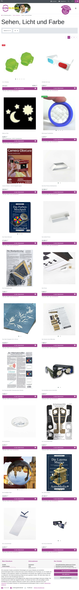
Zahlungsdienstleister (18, 587)
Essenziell (6, 587)
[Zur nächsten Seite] (76, 37)
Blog (2, 0)
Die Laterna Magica (46, 492)
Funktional (29, 587)
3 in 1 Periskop (5, 82)
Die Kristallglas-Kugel (6, 492)
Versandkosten (15, 90)
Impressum (31, 564)
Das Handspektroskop (7, 288)
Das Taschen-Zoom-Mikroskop (48, 339)
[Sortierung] (7, 30)
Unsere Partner (6, 566)
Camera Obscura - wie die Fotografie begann (12, 185)
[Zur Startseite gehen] (6, 15)
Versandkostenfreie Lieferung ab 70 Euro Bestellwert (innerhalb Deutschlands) (66, 565)
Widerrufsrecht (32, 568)
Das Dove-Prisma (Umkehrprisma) (49, 185)
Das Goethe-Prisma (46, 236)
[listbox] (19, 62)
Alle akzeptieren (66, 570)
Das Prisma (44, 288)
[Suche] (68, 1)
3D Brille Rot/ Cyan (46, 82)
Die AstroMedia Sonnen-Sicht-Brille (49, 390)
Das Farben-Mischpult (7, 236)
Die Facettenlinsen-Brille (47, 441)
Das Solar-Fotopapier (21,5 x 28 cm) (10, 339)
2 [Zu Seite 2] (71, 37)
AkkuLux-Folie (5, 133)
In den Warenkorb (25, 88)
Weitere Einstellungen (39, 587)
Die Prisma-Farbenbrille (47, 543)
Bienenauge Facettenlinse (47, 133)
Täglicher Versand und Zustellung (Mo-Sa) (66, 568)
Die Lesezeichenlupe (6, 543)
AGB (29, 566)
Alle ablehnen (66, 574)
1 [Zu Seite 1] (68, 37)
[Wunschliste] (72, 1)
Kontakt (4, 564)
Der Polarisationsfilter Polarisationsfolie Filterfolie (12, 390)
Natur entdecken (16, 15)
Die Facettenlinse (6, 441)
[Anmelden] (53, 1)
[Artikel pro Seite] (16, 30)
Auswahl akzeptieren (65, 577)
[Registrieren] (62, 1)
